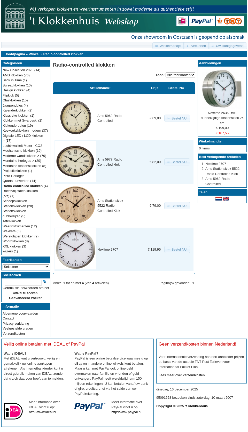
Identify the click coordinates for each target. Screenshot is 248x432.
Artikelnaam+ (100, 88)
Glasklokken (12, 100)
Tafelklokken (12, 221)
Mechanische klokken (19, 151)
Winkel (34, 54)
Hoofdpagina (14, 54)
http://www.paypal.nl (126, 412)
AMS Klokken (13, 75)
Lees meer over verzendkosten (182, 375)
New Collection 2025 (18, 70)
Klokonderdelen (14, 125)
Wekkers (9, 231)
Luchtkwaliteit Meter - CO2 (22, 146)
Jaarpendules (13, 105)
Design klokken (14, 90)
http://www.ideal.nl (42, 412)
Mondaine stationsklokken (22, 166)
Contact (8, 318)
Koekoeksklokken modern (22, 130)
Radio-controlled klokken (63, 54)
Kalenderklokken (15, 110)
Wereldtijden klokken (18, 236)
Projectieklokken (15, 171)
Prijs (154, 88)
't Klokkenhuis (196, 406)
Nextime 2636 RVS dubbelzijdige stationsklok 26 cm (222, 118)
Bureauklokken (14, 85)
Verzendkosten (14, 333)
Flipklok (8, 95)
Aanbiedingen (210, 63)
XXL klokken (12, 246)
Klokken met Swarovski (20, 120)
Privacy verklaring (16, 323)
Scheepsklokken (15, 201)
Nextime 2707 (107, 249)
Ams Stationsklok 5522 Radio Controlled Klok (110, 206)
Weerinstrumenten (16, 226)
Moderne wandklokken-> (21, 156)
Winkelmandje (210, 141)
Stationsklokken (14, 206)
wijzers (8, 251)
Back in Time (12, 80)
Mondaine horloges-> (18, 161)
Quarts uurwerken (16, 181)
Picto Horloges (14, 176)
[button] (168, 45)
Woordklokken (13, 241)
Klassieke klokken (16, 115)
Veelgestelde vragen (18, 328)
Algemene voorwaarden (20, 313)
